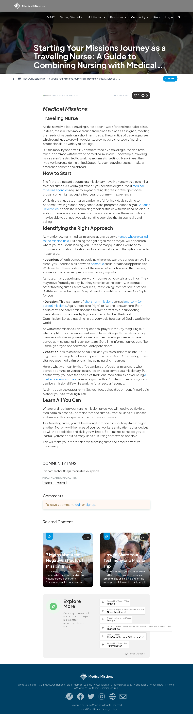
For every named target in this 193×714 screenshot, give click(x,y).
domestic (97, 264)
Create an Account (121, 684)
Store (156, 17)
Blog (69, 684)
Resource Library (34, 78)
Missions (169, 684)
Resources (118, 17)
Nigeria (111, 603)
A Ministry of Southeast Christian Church (96, 687)
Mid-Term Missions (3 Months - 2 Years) (126, 637)
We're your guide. (27, 684)
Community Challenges (52, 684)
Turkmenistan (114, 646)
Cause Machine (93, 704)
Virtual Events (101, 684)
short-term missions (98, 301)
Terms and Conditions (88, 709)
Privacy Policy (109, 709)
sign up (90, 504)
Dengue (111, 620)
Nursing (61, 482)
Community (139, 17)
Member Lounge (83, 684)
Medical (48, 482)
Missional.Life (141, 684)
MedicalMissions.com (65, 95)
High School (113, 629)
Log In (169, 17)
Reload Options (135, 653)
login (78, 504)
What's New (156, 684)
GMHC (51, 17)
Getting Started (71, 17)
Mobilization (96, 17)
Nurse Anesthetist (116, 612)
